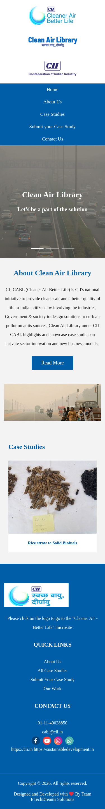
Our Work (53, 688)
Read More (52, 363)
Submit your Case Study (52, 126)
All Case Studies (52, 670)
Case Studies (52, 114)
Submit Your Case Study (52, 679)
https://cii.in (22, 749)
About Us (52, 102)
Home (53, 89)
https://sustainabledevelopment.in (64, 749)
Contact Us (52, 139)
